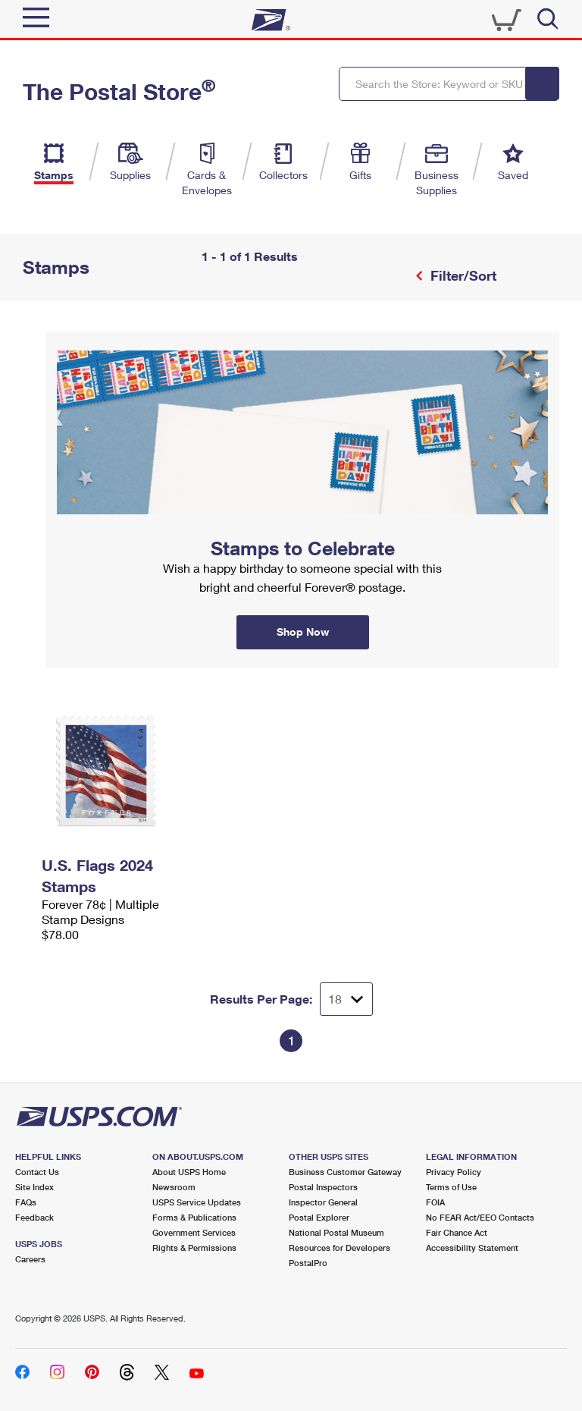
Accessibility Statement (472, 1247)
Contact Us (37, 1172)
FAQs (25, 1202)
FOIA (435, 1202)
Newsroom (174, 1187)
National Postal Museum (336, 1232)
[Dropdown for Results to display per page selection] (346, 999)
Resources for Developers (339, 1247)
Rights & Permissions (194, 1247)
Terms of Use (451, 1187)
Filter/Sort (461, 275)
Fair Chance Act (456, 1232)
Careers (30, 1259)
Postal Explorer (319, 1217)
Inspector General (323, 1202)
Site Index (34, 1187)
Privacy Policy (453, 1172)
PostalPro (308, 1263)
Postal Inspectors (323, 1187)
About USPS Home (189, 1172)
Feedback (34, 1217)
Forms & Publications (194, 1217)
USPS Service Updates (196, 1202)
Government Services (194, 1232)
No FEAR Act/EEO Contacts (480, 1217)
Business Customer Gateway (345, 1172)
